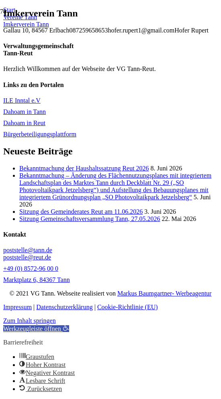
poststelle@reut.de (27, 257)
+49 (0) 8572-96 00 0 (30, 268)
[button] (36, 328)
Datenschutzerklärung (64, 307)
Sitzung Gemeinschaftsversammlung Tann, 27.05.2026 (89, 218)
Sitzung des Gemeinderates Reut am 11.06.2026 (81, 211)
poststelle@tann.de (27, 250)
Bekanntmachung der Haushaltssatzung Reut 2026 (84, 168)
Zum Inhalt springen (29, 320)
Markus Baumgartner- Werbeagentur (164, 293)
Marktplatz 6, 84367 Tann (36, 279)
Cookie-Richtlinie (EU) (127, 307)
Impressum (17, 307)
